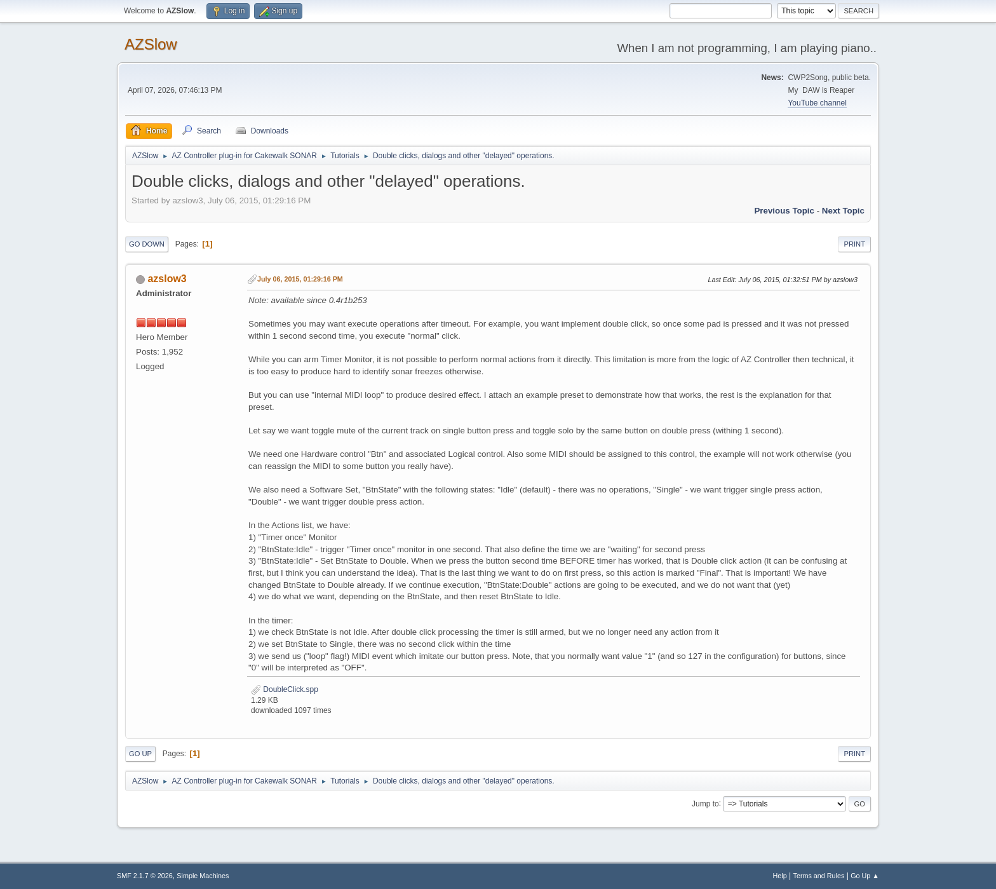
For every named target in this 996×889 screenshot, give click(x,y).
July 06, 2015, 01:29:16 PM (300, 279)
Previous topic (784, 210)
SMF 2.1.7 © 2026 (145, 875)
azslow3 (166, 278)
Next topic (843, 210)
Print (854, 244)
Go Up (140, 753)
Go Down (147, 244)
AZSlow (150, 44)
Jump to (705, 803)
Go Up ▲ (865, 875)
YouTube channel (817, 102)
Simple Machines (203, 875)
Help (780, 875)
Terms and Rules (819, 875)
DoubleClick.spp (284, 689)
